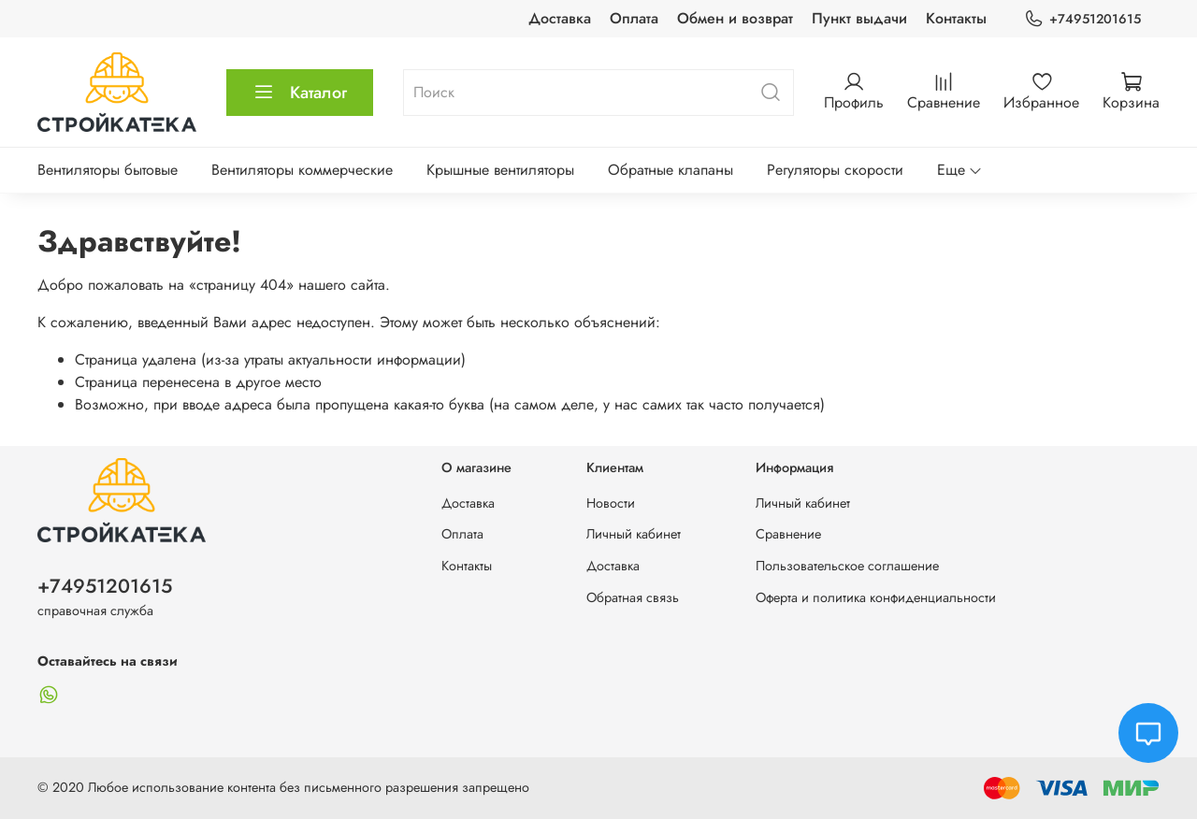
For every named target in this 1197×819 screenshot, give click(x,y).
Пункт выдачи (859, 18)
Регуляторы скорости (835, 169)
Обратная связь (632, 597)
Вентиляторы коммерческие (302, 169)
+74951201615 (1082, 19)
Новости (610, 503)
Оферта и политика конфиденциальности (876, 597)
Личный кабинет (633, 533)
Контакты (956, 18)
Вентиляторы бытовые (107, 169)
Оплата (634, 18)
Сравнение (788, 533)
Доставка (559, 18)
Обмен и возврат (735, 18)
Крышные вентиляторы (500, 169)
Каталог (299, 92)
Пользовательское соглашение (847, 565)
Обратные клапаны (670, 169)
